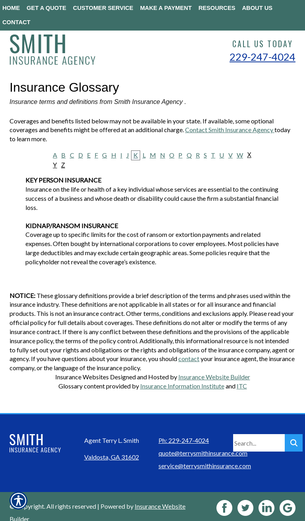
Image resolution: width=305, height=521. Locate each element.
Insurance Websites (82, 377)
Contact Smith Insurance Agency (229, 129)
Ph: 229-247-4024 (183, 428)
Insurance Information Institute (182, 386)
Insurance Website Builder (214, 377)
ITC (242, 386)
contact (188, 358)
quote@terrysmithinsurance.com (202, 440)
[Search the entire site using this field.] (259, 430)
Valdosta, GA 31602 (111, 444)
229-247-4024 (262, 57)
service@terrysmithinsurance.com (204, 453)
